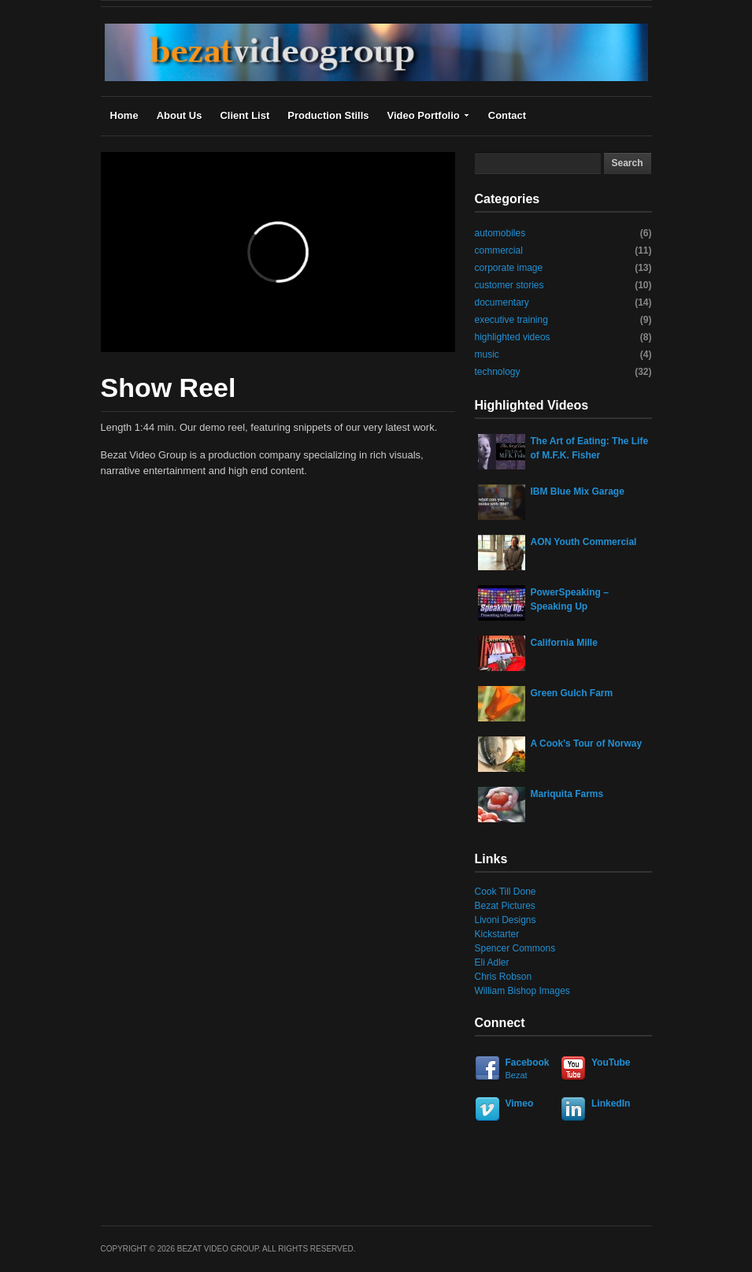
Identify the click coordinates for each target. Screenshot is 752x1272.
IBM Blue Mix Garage (577, 491)
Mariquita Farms (567, 793)
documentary (502, 302)
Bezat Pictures (505, 905)
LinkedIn (610, 1103)
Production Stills (328, 115)
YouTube (611, 1062)
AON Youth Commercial (584, 541)
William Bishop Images (522, 990)
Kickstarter (497, 934)
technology (497, 371)
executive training (511, 319)
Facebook (516, 1069)
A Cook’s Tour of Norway (587, 743)
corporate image (509, 267)
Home (124, 115)
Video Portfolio (428, 115)
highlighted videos (512, 337)
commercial (499, 250)
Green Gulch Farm (572, 693)
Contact (507, 115)
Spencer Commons (515, 948)
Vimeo (520, 1103)
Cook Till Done (505, 891)
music (487, 354)
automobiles (500, 233)
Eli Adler (492, 962)
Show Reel (168, 387)
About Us (179, 115)
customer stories (509, 285)
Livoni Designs (505, 919)
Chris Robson (503, 976)
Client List (244, 115)
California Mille (564, 642)
